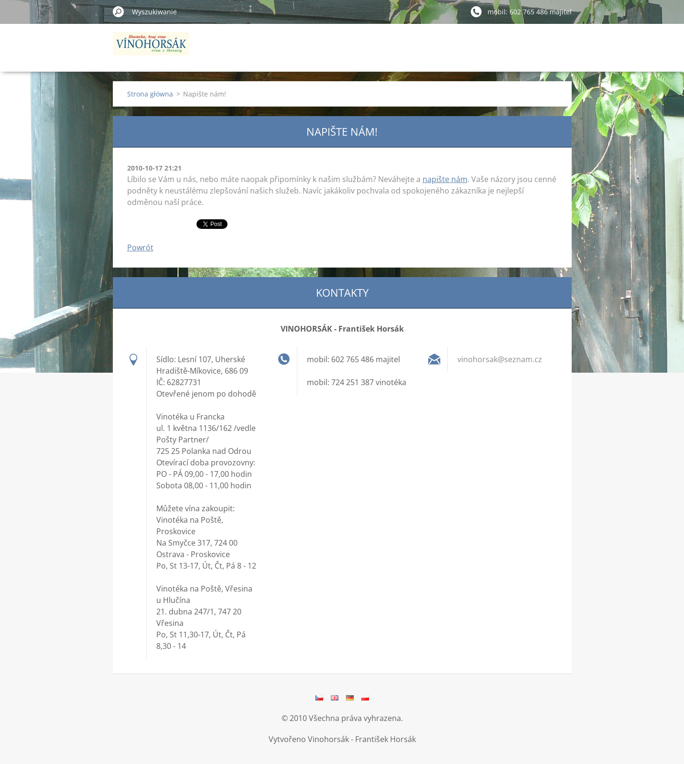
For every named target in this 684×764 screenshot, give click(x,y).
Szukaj (118, 11)
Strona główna (150, 93)
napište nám (445, 179)
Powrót (140, 247)
